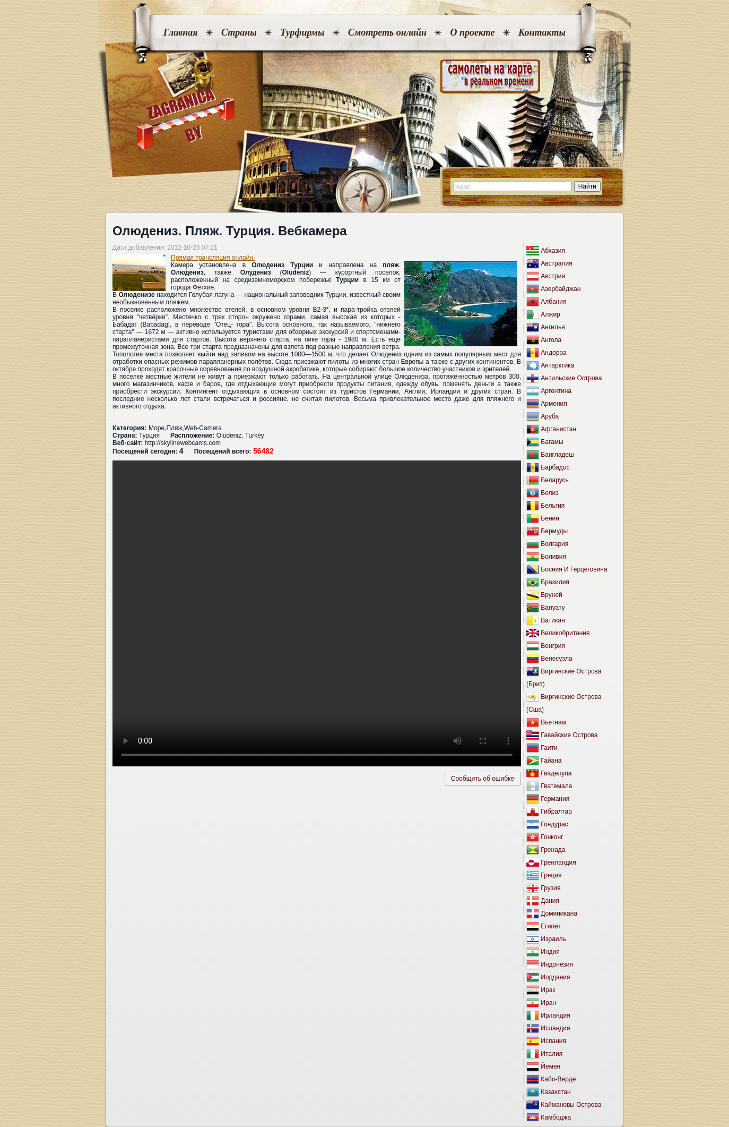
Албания (553, 301)
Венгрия (553, 646)
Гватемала (556, 786)
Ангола (551, 340)
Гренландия (558, 862)
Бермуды (554, 531)
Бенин (550, 518)
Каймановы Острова (571, 1104)
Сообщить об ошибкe (482, 778)
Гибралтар (556, 811)
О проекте (472, 32)
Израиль (553, 939)
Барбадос (555, 467)
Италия (551, 1053)
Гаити (549, 748)
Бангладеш (557, 454)
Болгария (554, 544)
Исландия (555, 1028)
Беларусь (554, 480)
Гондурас (554, 824)
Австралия (556, 263)
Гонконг (552, 837)
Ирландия (555, 1015)
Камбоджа (556, 1117)
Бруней (551, 595)
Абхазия (553, 250)
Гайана (551, 760)
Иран (548, 1002)
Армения (554, 403)
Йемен (550, 1066)
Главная (180, 32)
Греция (551, 875)
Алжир (550, 314)
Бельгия (553, 505)
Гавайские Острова (569, 735)
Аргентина (556, 391)
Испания (553, 1041)
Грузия (550, 888)
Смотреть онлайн (387, 32)
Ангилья (553, 327)
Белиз (549, 493)
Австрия (553, 276)
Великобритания (565, 633)
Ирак (548, 990)
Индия (550, 951)
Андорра (553, 352)
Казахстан (555, 1092)
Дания (550, 900)
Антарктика (557, 365)
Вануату (553, 607)
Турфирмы (302, 32)
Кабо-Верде (558, 1079)
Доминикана (559, 913)
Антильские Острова (571, 378)
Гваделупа (556, 773)
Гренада (553, 849)
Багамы (552, 442)
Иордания (555, 977)
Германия (555, 798)
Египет (550, 926)
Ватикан (553, 620)
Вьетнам (553, 722)
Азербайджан (560, 289)
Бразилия (555, 582)
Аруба (550, 416)
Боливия (553, 556)
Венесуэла (556, 658)
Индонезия (557, 964)
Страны (239, 32)
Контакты (542, 32)
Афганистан (558, 429)
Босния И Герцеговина (574, 569)
